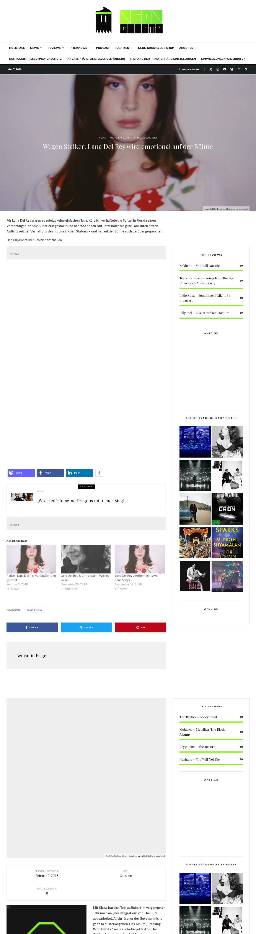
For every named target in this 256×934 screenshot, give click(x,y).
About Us (186, 47)
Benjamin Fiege (31, 655)
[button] (21, 473)
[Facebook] (204, 69)
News (34, 47)
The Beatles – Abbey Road (198, 748)
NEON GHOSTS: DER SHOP (156, 47)
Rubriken (122, 47)
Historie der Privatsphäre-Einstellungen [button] (163, 58)
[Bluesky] (231, 69)
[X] (210, 69)
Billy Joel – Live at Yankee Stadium (204, 284)
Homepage (17, 47)
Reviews (54, 47)
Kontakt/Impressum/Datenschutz (35, 58)
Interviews (78, 47)
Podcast (102, 47)
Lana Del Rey (35, 610)
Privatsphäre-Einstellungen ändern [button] (96, 58)
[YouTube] (224, 69)
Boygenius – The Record (197, 778)
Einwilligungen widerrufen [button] (223, 58)
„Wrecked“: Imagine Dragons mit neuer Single (82, 500)
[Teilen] (32, 627)
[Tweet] (86, 627)
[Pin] (140, 627)
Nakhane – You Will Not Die (199, 236)
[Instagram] (217, 69)
